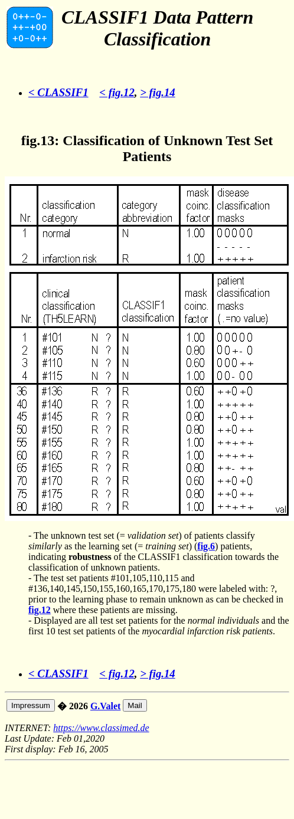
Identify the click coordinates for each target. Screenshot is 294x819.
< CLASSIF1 (58, 92)
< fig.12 (117, 92)
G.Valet (105, 706)
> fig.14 (157, 92)
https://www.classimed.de (101, 728)
